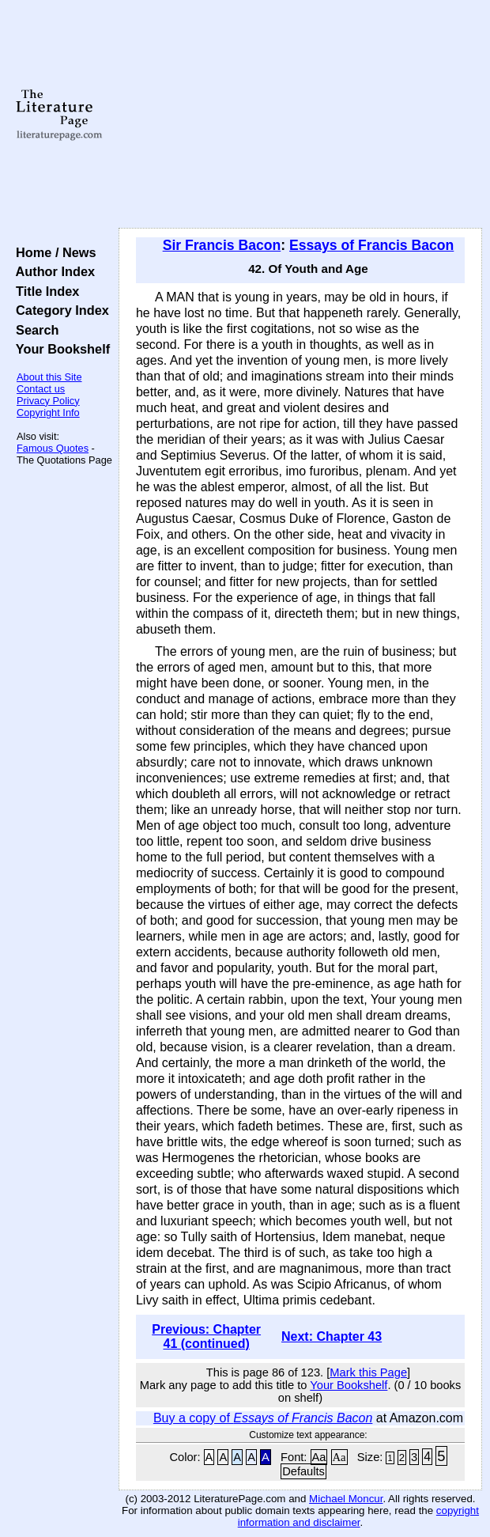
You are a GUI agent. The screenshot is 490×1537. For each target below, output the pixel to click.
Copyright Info (48, 412)
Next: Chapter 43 (331, 1336)
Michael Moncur (346, 1499)
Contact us (41, 389)
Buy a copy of (262, 1418)
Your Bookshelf (59, 349)
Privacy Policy (48, 401)
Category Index (59, 310)
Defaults (303, 1471)
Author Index (52, 271)
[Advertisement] (300, 114)
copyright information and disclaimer (358, 1516)
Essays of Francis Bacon (371, 245)
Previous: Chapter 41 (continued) (206, 1336)
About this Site (49, 377)
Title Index (44, 291)
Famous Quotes (53, 448)
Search (33, 330)
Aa (319, 1457)
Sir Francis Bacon (222, 245)
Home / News (52, 252)
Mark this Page (368, 1372)
